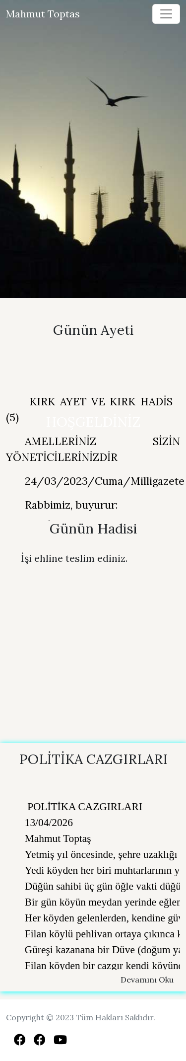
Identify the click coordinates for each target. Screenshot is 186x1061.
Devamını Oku (147, 980)
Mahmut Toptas (43, 13)
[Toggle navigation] (166, 14)
